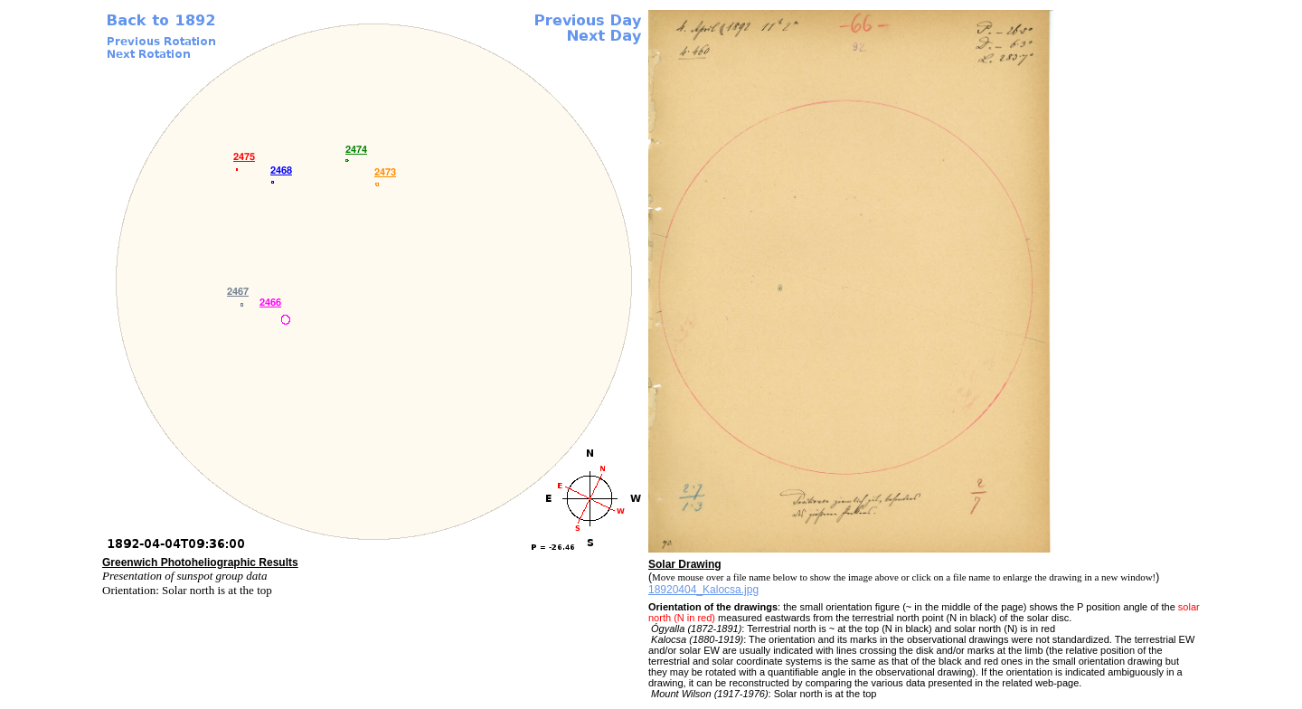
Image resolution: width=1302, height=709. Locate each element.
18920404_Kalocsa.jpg (703, 589)
